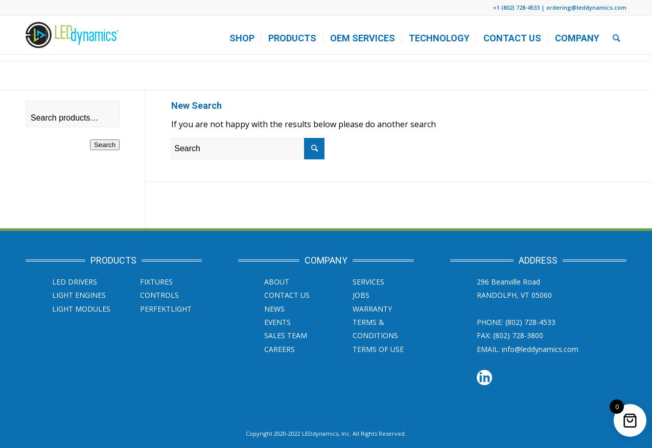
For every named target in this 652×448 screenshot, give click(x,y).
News (274, 309)
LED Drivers (74, 282)
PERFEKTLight (166, 309)
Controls (159, 295)
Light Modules (81, 309)
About (276, 282)
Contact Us (287, 295)
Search (104, 145)
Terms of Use (378, 349)
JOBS (361, 295)
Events (277, 322)
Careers (279, 349)
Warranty (372, 309)
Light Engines (79, 295)
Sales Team (285, 335)
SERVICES (368, 282)
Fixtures (156, 282)
